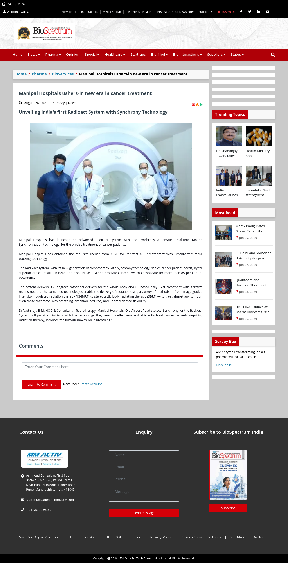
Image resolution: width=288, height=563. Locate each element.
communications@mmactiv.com (50, 499)
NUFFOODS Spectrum (123, 537)
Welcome (16, 12)
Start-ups (138, 55)
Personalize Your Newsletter (175, 12)
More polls (224, 365)
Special (91, 55)
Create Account (90, 384)
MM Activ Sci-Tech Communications (142, 558)
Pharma (51, 55)
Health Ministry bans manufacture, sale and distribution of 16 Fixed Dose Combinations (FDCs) (258, 153)
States (236, 55)
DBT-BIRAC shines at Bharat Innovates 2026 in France (253, 309)
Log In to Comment (41, 384)
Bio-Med (158, 55)
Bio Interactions (186, 55)
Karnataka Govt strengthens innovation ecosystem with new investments (258, 193)
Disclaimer (260, 537)
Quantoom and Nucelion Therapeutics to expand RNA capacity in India (254, 282)
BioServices (63, 74)
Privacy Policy (161, 537)
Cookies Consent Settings (200, 537)
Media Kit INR (112, 12)
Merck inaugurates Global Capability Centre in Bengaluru (251, 229)
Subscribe (205, 12)
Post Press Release (138, 12)
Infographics (89, 12)
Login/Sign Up (226, 12)
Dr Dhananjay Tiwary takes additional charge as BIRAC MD (228, 153)
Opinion (72, 55)
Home (17, 55)
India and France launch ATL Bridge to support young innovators (227, 193)
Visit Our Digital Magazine (39, 537)
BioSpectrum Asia (82, 537)
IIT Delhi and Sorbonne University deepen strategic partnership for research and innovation (254, 256)
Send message (144, 513)
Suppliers (215, 55)
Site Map (237, 537)
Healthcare (113, 55)
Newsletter (69, 12)
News (32, 55)
